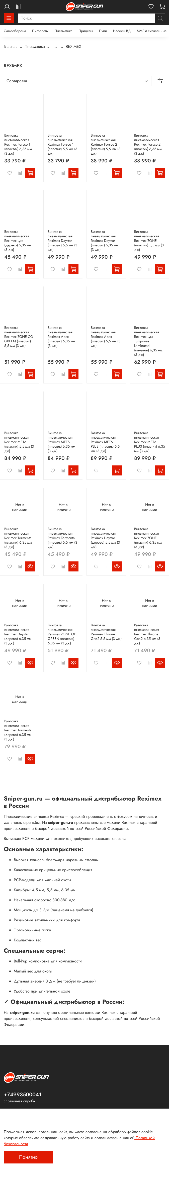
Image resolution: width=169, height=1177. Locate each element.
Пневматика (63, 30)
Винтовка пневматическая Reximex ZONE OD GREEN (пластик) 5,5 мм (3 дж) (18, 336)
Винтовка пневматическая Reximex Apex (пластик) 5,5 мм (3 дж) (105, 336)
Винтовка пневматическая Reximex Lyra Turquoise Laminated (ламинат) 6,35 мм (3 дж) (148, 341)
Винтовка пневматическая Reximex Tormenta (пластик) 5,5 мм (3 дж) (62, 537)
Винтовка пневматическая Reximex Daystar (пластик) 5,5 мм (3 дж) (62, 240)
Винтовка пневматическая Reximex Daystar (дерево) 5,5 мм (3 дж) (105, 537)
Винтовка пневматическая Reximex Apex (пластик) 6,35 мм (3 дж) (61, 336)
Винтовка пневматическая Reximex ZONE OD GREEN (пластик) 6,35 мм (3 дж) (62, 634)
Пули (103, 30)
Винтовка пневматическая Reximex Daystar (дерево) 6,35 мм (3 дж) (17, 634)
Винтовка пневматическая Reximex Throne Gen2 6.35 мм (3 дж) (147, 634)
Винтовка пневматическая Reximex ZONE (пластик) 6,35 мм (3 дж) (148, 537)
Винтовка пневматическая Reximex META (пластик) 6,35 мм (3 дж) (61, 441)
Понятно (28, 1157)
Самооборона (15, 30)
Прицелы (85, 30)
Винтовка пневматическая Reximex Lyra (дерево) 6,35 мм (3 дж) (17, 240)
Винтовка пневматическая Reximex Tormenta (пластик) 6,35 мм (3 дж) (18, 537)
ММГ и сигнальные (151, 30)
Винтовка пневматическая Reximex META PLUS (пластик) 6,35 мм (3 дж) (149, 441)
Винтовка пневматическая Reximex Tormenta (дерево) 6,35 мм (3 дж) (17, 730)
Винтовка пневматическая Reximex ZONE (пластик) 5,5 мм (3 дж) (149, 240)
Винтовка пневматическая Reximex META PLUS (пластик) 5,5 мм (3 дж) (105, 441)
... (55, 46)
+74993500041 (22, 1094)
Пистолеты (40, 30)
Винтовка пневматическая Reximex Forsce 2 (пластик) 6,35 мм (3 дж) (148, 144)
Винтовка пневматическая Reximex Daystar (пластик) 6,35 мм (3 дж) (104, 240)
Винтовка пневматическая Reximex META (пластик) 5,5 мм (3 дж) (19, 441)
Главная (11, 46)
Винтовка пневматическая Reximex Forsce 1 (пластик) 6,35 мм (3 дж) (18, 144)
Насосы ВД (122, 30)
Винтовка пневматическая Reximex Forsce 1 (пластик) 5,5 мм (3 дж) (62, 144)
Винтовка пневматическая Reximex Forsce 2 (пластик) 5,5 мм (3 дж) (105, 144)
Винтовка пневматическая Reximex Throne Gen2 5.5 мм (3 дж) (106, 632)
